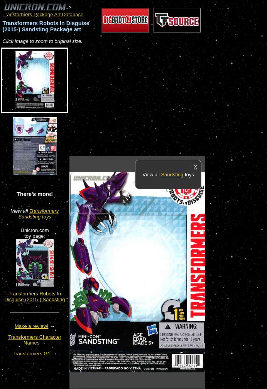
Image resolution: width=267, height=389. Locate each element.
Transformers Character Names (34, 340)
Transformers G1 (32, 354)
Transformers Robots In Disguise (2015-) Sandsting (35, 296)
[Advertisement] (159, 100)
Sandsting (172, 174)
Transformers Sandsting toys (38, 214)
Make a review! (31, 326)
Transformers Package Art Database (43, 14)
